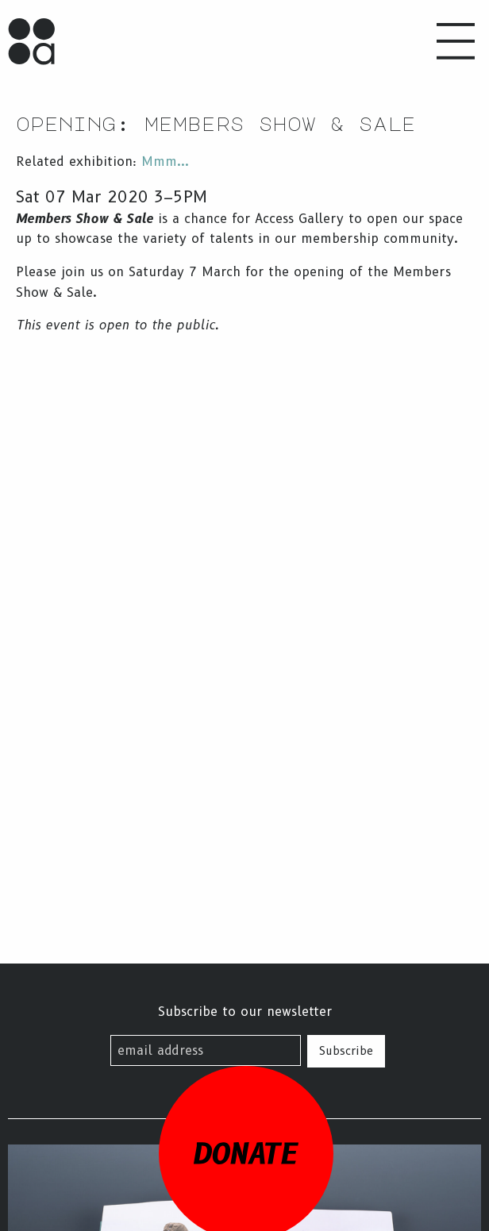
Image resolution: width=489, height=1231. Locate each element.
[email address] (205, 1050)
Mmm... (165, 161)
